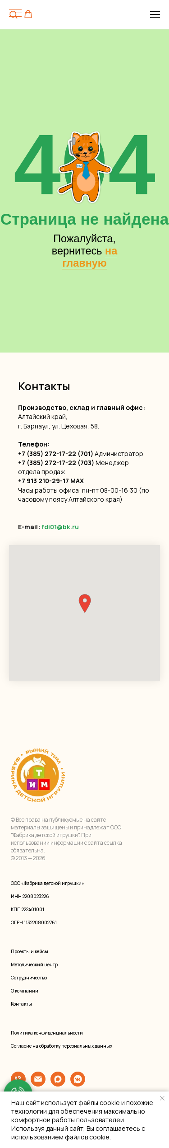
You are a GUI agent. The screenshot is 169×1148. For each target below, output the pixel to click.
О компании (24, 991)
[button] (28, 14)
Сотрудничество (29, 977)
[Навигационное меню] (155, 14)
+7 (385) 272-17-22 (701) (55, 453)
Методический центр (34, 964)
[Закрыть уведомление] (162, 1098)
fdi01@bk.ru (60, 526)
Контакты (21, 1004)
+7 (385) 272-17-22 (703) (56, 462)
